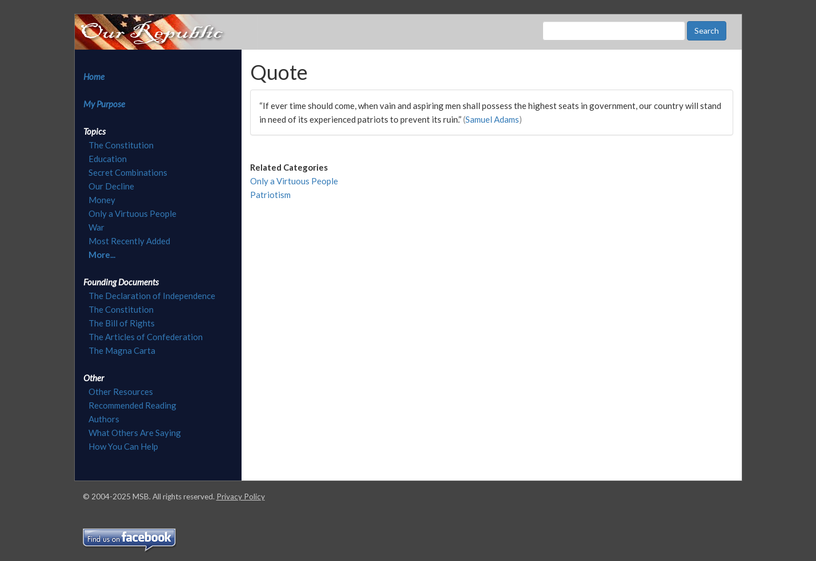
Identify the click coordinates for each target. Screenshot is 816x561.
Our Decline (111, 186)
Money (102, 200)
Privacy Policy (240, 496)
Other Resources (121, 391)
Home (93, 76)
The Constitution (121, 145)
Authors (104, 419)
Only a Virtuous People (132, 213)
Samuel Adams (492, 119)
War (96, 227)
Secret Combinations (128, 172)
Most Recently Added (129, 241)
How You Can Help (123, 446)
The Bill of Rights (122, 323)
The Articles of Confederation (146, 337)
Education (108, 159)
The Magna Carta (122, 350)
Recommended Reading (132, 405)
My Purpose (104, 104)
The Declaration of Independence (152, 295)
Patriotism (270, 194)
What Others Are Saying (135, 432)
